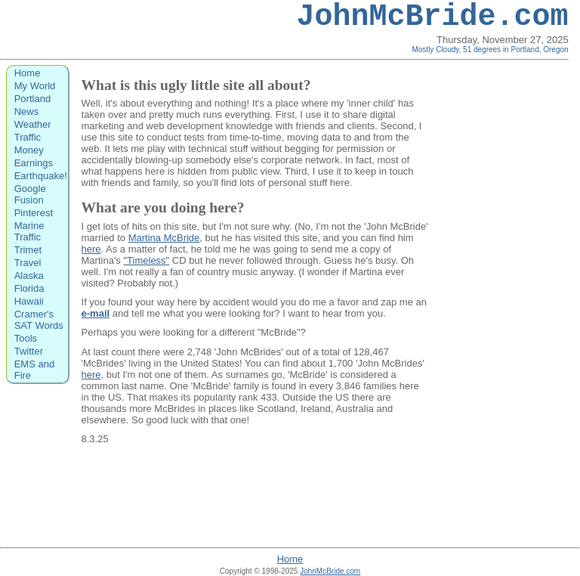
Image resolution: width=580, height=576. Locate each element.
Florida (29, 288)
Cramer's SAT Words (38, 319)
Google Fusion (30, 194)
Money (29, 150)
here (91, 249)
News (26, 111)
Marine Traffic (29, 231)
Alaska (29, 275)
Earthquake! (40, 175)
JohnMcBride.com (433, 17)
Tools (25, 338)
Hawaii (29, 301)
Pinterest (33, 212)
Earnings (33, 163)
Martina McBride (164, 237)
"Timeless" (146, 260)
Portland (32, 98)
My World (35, 85)
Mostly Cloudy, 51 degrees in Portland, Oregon (490, 49)
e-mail (96, 313)
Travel (28, 262)
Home (27, 73)
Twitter (28, 351)
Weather (32, 124)
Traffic (27, 137)
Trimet (28, 249)
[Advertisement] (506, 303)
